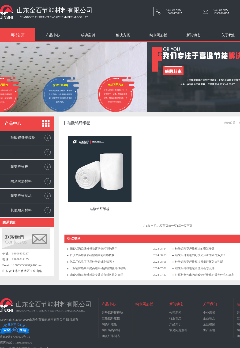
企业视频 (209, 324)
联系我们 (9, 222)
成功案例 (88, 35)
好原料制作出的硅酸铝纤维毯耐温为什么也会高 (204, 274)
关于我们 (210, 304)
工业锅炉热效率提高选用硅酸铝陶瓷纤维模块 (98, 268)
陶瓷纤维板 (19, 167)
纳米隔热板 (158, 35)
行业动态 (175, 318)
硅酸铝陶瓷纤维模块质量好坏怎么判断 (199, 261)
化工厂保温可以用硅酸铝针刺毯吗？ (92, 261)
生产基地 (209, 330)
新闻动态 (193, 35)
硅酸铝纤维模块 (23, 138)
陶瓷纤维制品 (21, 196)
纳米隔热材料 (21, 181)
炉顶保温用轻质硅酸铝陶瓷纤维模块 (92, 255)
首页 (165, 225)
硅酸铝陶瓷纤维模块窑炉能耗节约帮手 (93, 248)
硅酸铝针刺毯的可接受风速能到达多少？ (200, 255)
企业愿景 (209, 312)
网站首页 (18, 35)
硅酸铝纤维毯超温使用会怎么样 (194, 268)
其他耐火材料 (21, 210)
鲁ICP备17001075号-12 (15, 336)
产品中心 (53, 35)
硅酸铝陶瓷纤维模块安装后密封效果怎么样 (96, 274)
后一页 (182, 225)
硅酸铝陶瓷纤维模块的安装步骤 (194, 248)
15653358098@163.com (28, 265)
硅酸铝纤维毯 (21, 152)
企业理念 (209, 318)
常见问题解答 (178, 330)
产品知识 (175, 324)
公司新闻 (175, 312)
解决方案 (123, 35)
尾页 (189, 225)
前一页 (172, 225)
